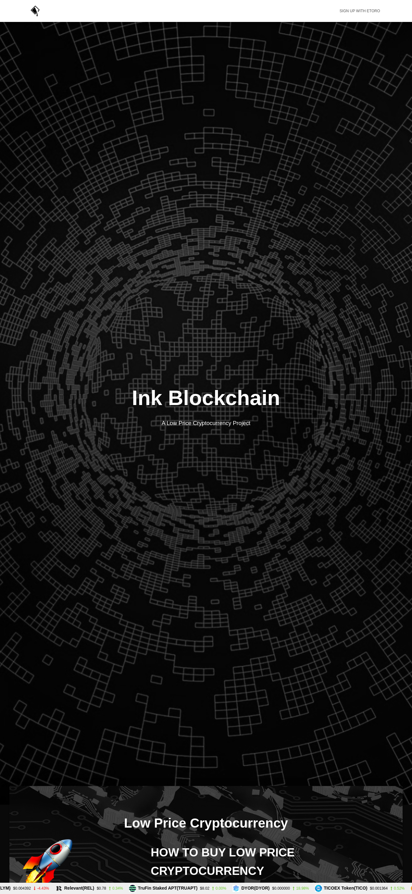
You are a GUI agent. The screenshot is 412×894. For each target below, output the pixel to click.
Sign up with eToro (360, 11)
